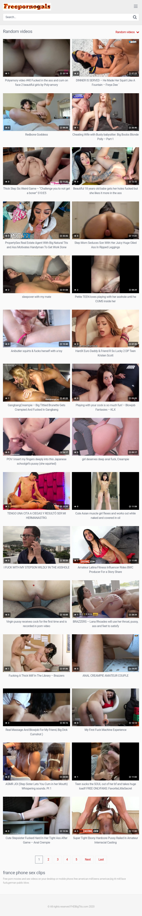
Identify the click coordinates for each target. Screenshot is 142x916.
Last (101, 859)
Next (88, 859)
